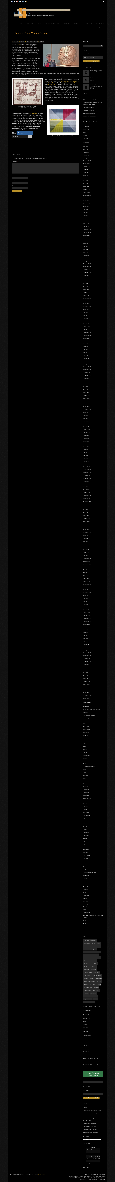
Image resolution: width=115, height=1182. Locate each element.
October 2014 (86, 529)
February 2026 (86, 155)
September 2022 (87, 272)
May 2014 (85, 544)
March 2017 (86, 461)
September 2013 (87, 564)
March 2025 (86, 186)
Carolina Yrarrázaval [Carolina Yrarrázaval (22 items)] (96, 943)
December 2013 (87, 558)
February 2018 (86, 429)
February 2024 (86, 223)
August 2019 (86, 378)
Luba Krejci (68, 82)
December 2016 (87, 469)
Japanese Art (86, 841)
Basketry (85, 758)
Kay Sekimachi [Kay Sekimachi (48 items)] (94, 966)
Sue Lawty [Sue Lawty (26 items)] (95, 999)
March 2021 (86, 323)
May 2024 (85, 215)
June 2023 (85, 246)
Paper (84, 869)
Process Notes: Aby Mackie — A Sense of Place (96, 71)
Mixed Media (86, 849)
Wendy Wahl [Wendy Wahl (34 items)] (91, 1001)
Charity (84, 778)
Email (13, 181)
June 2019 (85, 384)
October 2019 (86, 372)
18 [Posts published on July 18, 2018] (91, 1158)
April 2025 (85, 183)
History (84, 829)
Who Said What (86, 926)
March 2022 (86, 289)
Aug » (88, 1167)
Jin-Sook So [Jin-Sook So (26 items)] (86, 960)
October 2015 (86, 498)
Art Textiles (85, 741)
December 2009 (87, 687)
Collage (85, 783)
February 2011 (86, 647)
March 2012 (86, 609)
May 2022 (85, 283)
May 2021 (85, 318)
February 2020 (86, 361)
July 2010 (85, 667)
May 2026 (85, 146)
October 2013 (86, 561)
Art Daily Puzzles (87, 1035)
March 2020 (86, 358)
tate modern (86, 901)
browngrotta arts (87, 1010)
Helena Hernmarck (51, 84)
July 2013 (85, 567)
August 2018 (86, 412)
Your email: (86, 54)
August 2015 (86, 504)
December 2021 (87, 298)
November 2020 (87, 335)
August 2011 (86, 629)
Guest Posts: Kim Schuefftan (89, 119)
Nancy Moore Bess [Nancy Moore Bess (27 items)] (88, 987)
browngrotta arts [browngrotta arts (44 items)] (87, 943)
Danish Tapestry (87, 798)
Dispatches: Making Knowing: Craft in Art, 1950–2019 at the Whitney (48, 23)
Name (14, 176)
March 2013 (86, 578)
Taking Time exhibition (88, 1062)
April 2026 (85, 149)
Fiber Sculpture (86, 815)
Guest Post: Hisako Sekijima (88, 23)
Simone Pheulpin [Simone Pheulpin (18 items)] (94, 996)
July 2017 (85, 449)
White (84, 920)
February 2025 (86, 189)
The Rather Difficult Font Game (90, 1038)
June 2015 (85, 507)
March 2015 (86, 515)
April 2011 (85, 641)
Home (79, 29)
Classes (85, 781)
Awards (85, 749)
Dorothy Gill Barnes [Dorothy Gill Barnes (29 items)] (96, 946)
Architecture (86, 721)
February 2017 (86, 464)
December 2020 (87, 332)
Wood (84, 929)
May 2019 (85, 386)
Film (84, 818)
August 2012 (86, 595)
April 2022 (85, 286)
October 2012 (86, 589)
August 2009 (86, 698)
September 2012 (87, 592)
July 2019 (85, 381)
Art (84, 723)
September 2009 (87, 695)
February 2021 (86, 326)
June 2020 (85, 349)
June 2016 (85, 484)
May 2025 (85, 180)
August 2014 (86, 535)
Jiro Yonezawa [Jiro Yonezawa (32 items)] (93, 960)
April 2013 (85, 575)
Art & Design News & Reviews (90, 1049)
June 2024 (85, 212)
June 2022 (85, 281)
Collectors (85, 786)
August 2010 (86, 664)
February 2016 (86, 492)
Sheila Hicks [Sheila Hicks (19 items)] (86, 996)
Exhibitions (85, 806)
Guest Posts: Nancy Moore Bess (90, 121)
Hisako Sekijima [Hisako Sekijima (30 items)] (87, 954)
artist (82, 29)
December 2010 (87, 652)
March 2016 (86, 489)
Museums (85, 852)
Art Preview (85, 738)
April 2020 (85, 355)
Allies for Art (86, 712)
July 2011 (85, 632)
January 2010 (86, 684)
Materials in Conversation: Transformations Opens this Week (96, 86)
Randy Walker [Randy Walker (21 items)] (93, 993)
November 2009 (87, 690)
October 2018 (86, 406)
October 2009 (86, 692)
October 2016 (86, 475)
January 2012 (86, 615)
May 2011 (85, 638)
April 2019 (85, 389)
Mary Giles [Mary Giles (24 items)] (99, 981)
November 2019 (87, 369)
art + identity (86, 726)
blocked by (93, 1074)
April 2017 (85, 458)
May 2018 (85, 421)
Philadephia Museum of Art (89, 872)
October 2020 (86, 338)
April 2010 (85, 675)
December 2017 (87, 435)
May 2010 (85, 672)
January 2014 (86, 555)
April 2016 (85, 486)
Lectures (85, 846)
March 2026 (86, 152)
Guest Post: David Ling (66, 23)
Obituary (85, 861)
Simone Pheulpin (52, 82)
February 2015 (86, 518)
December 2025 (87, 160)
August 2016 (86, 481)
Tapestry (85, 898)
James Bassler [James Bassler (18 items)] (95, 954)
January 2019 (86, 398)
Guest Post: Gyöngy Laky (76, 23)
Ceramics (85, 775)
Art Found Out (86, 129)
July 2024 (85, 209)
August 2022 (86, 275)
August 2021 (86, 309)
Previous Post (17, 146)
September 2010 (87, 661)
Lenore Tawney (72, 81)
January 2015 (86, 521)
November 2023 (87, 232)
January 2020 (86, 363)
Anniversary (86, 718)
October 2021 (86, 303)
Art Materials (86, 732)
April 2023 (85, 252)
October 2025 (86, 166)
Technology (85, 904)
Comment (15, 161)
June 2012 (85, 601)
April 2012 (85, 607)
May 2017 (85, 455)
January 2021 (86, 329)
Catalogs (85, 772)
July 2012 (85, 598)
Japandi (85, 838)
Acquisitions (86, 706)
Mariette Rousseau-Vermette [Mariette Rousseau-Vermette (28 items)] (89, 981)
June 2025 (85, 178)
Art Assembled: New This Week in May (27, 23)
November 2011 (87, 621)
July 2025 (85, 175)
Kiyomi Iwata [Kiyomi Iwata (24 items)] (86, 969)
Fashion (85, 809)
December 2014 (87, 524)
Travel (84, 909)
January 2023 (86, 261)
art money (85, 735)
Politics (84, 878)
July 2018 (85, 415)
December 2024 (87, 195)
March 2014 (86, 549)
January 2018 (86, 432)
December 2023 (87, 229)
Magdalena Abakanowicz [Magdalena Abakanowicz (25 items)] (89, 978)
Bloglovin (85, 135)
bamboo (85, 752)
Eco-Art (85, 803)
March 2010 (86, 678)
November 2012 (87, 587)
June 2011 (85, 635)
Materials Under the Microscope (94, 78)
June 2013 (85, 569)
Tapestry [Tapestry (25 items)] (85, 1001)
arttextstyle (22, 41)
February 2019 (86, 395)
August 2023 (86, 241)
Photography (86, 875)
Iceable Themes (41, 1174)
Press (84, 884)
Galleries (85, 821)
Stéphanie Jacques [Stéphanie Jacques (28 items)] (88, 999)
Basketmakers (86, 755)
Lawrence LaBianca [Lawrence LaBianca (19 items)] (88, 972)
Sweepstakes (86, 895)
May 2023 (85, 249)
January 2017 (86, 466)
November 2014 (87, 527)
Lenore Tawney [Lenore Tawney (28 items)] (96, 972)
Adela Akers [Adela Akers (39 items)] (86, 940)
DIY (84, 801)
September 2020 (87, 341)
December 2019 (87, 366)
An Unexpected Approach (89, 715)
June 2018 (85, 418)
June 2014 (85, 541)
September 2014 (87, 532)
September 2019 (87, 375)
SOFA (84, 892)
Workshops (85, 931)
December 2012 (87, 584)
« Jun (84, 1167)
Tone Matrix (86, 1041)
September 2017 (87, 444)
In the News (86, 832)
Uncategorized (88, 29)
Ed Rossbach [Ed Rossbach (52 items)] (86, 949)
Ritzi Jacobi (74, 82)
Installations (86, 835)
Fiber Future (86, 812)
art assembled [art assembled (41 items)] (93, 940)
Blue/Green (85, 763)
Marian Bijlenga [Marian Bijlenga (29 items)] (99, 978)
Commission (86, 792)
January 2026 (86, 158)
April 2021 (85, 321)
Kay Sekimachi (64, 81)
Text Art (85, 906)
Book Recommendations (89, 766)
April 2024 (85, 218)
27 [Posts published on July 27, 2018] (95, 1161)
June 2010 (85, 670)
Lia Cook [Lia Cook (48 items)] (93, 975)
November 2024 (87, 198)
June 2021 (85, 315)
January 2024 (86, 226)
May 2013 (85, 572)
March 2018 (86, 426)
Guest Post (85, 826)
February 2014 (86, 552)
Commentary (86, 789)
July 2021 (85, 312)
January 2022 (86, 295)
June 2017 (85, 452)
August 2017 (86, 446)
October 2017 (86, 441)
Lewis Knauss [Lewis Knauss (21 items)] (87, 975)
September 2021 (87, 306)
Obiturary (85, 864)
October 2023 (86, 235)
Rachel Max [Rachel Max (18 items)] (86, 993)
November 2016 (87, 472)
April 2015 (85, 512)
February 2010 (86, 681)
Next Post (75, 146)
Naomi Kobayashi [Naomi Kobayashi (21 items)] (87, 990)
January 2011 (86, 650)
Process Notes (86, 886)
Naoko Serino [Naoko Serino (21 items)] (96, 987)
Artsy (84, 29)
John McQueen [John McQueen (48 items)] (87, 963)
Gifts (84, 823)
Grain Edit (85, 138)
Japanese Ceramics (87, 844)
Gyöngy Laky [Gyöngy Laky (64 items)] (93, 949)
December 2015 (87, 495)
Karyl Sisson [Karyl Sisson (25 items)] (86, 966)
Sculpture (85, 889)
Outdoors (85, 866)
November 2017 (87, 438)
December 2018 (87, 401)
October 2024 (86, 200)
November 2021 (87, 301)
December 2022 (87, 263)
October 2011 (86, 624)
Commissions (86, 795)
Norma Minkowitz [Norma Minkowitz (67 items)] (96, 990)
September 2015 (87, 501)
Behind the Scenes (87, 761)
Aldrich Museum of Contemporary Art (91, 709)
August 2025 (86, 172)
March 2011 (86, 644)
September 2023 (87, 238)
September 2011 (87, 627)
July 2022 (85, 278)
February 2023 (86, 258)
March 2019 (86, 392)
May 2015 (85, 509)
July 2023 (85, 243)
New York (85, 858)
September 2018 (87, 409)
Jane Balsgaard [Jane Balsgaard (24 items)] (87, 957)
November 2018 (87, 404)
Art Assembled (86, 729)
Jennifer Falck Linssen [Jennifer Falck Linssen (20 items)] (96, 957)
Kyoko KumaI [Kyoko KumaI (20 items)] (93, 969)
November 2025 (87, 163)
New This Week (86, 855)
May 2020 (85, 352)
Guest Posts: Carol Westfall (99, 23)
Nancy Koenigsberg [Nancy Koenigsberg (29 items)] (97, 984)
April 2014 (85, 547)
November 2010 (87, 655)
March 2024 (86, 220)
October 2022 (86, 269)
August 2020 (86, 343)
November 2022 (87, 266)
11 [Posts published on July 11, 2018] (91, 1156)
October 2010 (86, 658)
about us (16, 23)
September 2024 (87, 203)
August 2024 (86, 206)
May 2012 (85, 604)
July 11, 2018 (15, 41)
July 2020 (85, 346)
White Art (85, 923)
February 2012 (86, 612)
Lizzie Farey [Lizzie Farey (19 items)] (98, 975)
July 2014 (85, 538)
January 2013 (86, 581)
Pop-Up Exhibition (87, 881)
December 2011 (87, 618)
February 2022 (86, 292)
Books (84, 769)
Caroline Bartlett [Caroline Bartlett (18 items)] (87, 946)
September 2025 (87, 169)
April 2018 (85, 424)
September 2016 (87, 478)
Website (14, 186)
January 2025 (86, 192)
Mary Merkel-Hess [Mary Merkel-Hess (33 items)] (87, 984)
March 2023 (86, 255)
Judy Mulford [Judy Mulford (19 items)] (94, 963)
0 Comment (42, 41)
